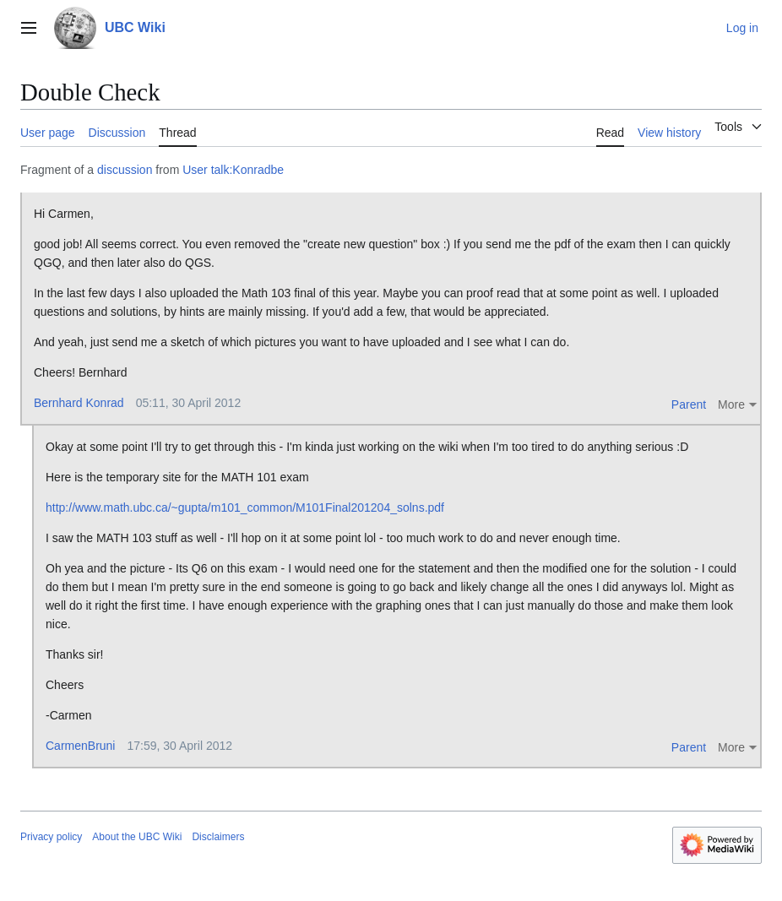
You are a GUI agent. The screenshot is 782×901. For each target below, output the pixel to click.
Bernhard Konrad (79, 403)
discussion (124, 169)
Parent (688, 404)
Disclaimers (218, 837)
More (731, 404)
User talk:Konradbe (233, 169)
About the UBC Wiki (137, 837)
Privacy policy (51, 837)
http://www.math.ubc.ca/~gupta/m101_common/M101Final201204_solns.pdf (245, 507)
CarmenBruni (80, 745)
